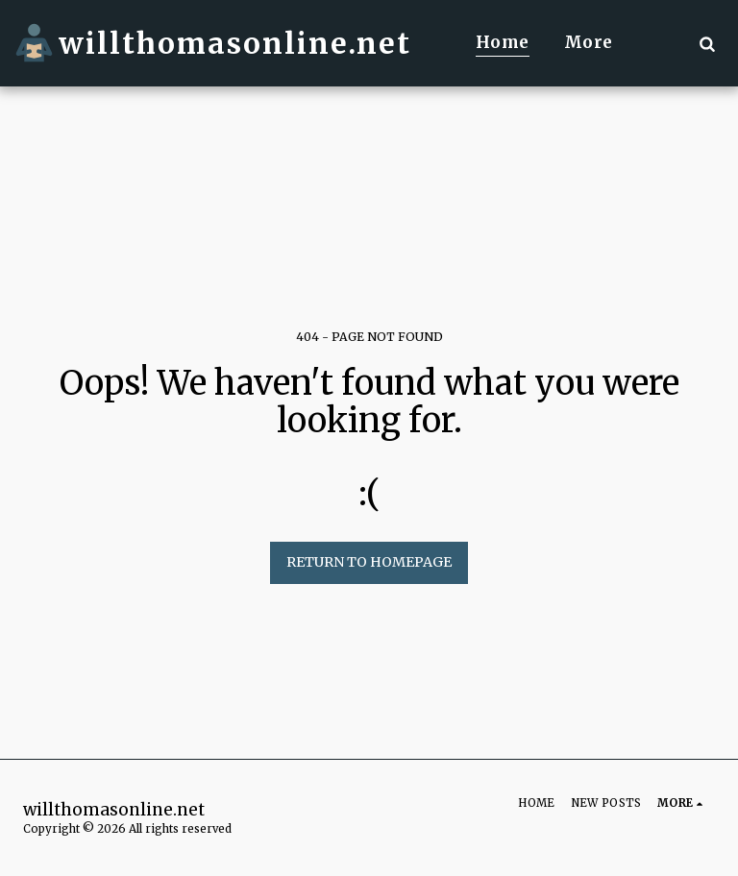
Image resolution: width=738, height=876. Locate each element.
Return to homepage (369, 562)
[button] (707, 43)
